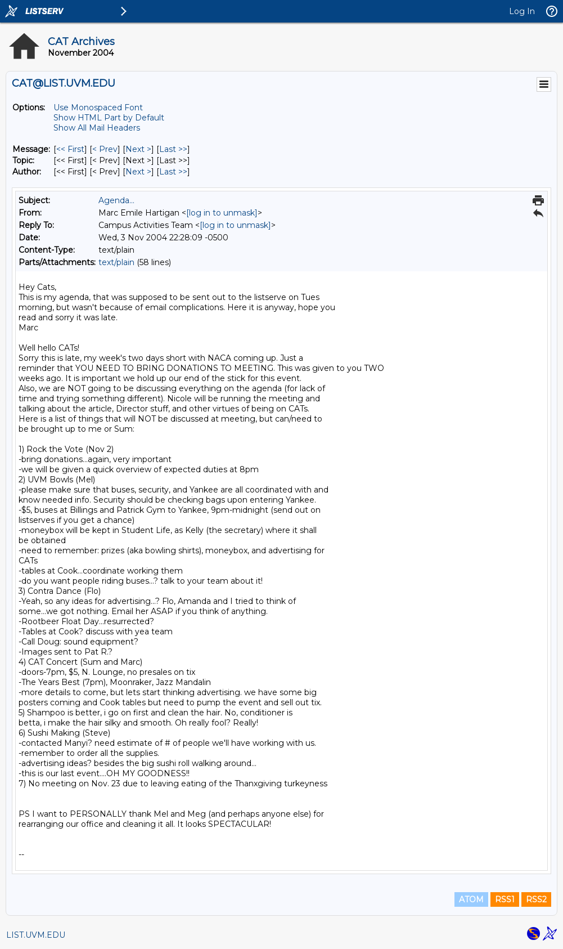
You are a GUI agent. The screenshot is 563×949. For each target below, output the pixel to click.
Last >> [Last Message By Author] (173, 172)
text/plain (116, 262)
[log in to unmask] (222, 213)
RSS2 (536, 899)
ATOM (471, 899)
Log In (522, 11)
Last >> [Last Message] (173, 149)
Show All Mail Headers (96, 128)
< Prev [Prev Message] (105, 149)
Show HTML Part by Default (108, 118)
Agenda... (116, 200)
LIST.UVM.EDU (35, 935)
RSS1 (505, 899)
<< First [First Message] (70, 149)
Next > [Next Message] (138, 149)
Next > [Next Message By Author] (138, 172)
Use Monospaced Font (98, 107)
